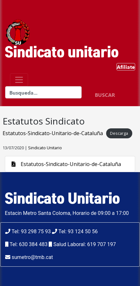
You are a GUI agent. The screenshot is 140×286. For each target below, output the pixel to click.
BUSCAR (105, 94)
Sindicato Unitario (45, 148)
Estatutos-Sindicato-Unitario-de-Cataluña (53, 133)
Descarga (119, 133)
